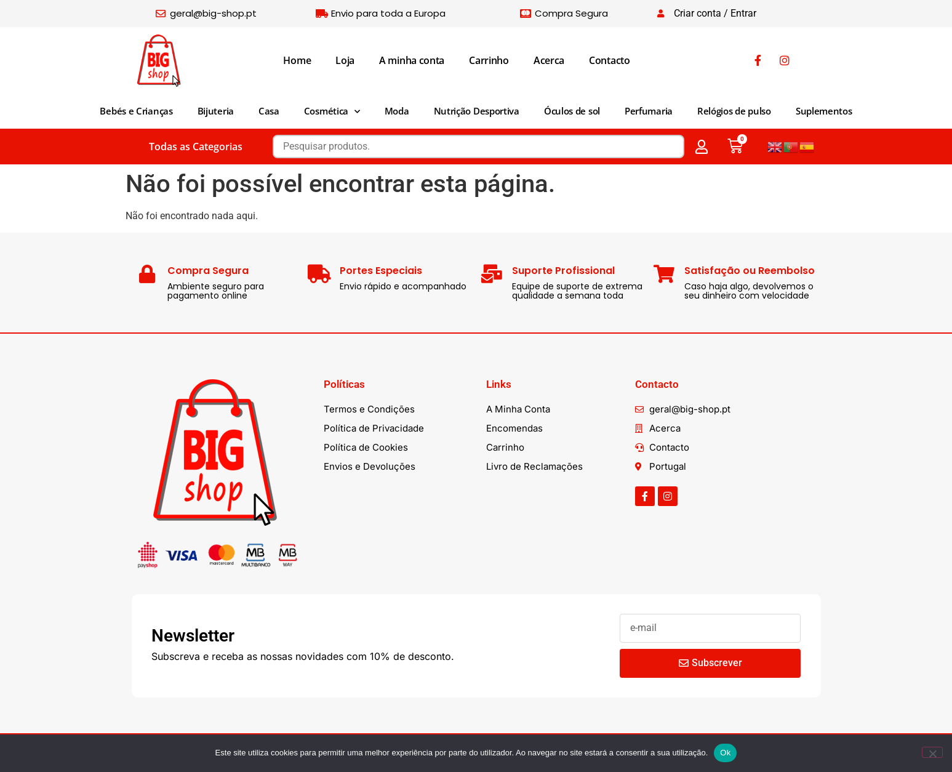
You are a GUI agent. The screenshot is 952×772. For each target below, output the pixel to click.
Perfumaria (649, 111)
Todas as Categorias (195, 146)
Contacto (609, 60)
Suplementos (824, 111)
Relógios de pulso (734, 111)
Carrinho (489, 60)
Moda (397, 111)
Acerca (549, 60)
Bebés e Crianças (136, 111)
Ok (725, 752)
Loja (344, 60)
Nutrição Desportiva (476, 111)
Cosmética (332, 111)
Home (297, 60)
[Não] (932, 752)
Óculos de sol (572, 111)
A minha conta (411, 60)
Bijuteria (216, 111)
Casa (268, 111)
